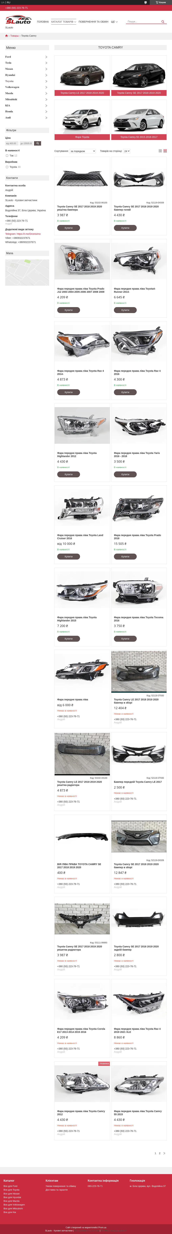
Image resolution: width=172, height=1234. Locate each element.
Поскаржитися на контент (86, 1230)
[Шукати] (163, 22)
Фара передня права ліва (72, 699)
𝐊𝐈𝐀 (7, 105)
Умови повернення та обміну (61, 1186)
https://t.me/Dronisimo (29, 233)
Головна (43, 21)
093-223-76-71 (95, 1186)
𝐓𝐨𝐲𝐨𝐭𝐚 (9, 81)
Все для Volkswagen (14, 1204)
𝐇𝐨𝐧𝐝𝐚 (9, 111)
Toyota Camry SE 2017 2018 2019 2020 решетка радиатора (79, 948)
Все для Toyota (11, 1189)
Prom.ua (102, 1227)
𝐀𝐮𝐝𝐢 (8, 117)
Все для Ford (10, 1186)
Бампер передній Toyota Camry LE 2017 (138, 781)
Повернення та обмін (93, 21)
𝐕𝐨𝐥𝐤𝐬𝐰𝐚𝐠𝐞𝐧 (12, 86)
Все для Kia (10, 1212)
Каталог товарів (62, 21)
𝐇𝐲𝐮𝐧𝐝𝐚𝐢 (10, 74)
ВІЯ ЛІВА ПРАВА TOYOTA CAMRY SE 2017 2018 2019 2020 (79, 866)
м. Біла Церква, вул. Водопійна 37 (148, 1186)
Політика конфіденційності (114, 1230)
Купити (69, 228)
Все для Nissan (12, 1193)
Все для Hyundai (12, 1197)
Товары (14, 36)
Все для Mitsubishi (13, 1208)
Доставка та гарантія (57, 1189)
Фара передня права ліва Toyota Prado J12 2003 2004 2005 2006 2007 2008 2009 (80, 290)
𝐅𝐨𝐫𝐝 (8, 56)
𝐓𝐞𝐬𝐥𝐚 (8, 62)
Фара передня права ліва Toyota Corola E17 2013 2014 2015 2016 (81, 1030)
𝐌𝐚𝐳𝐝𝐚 (9, 93)
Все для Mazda (11, 1201)
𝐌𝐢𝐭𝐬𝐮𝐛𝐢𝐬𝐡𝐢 (11, 99)
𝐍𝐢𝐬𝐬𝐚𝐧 (9, 68)
